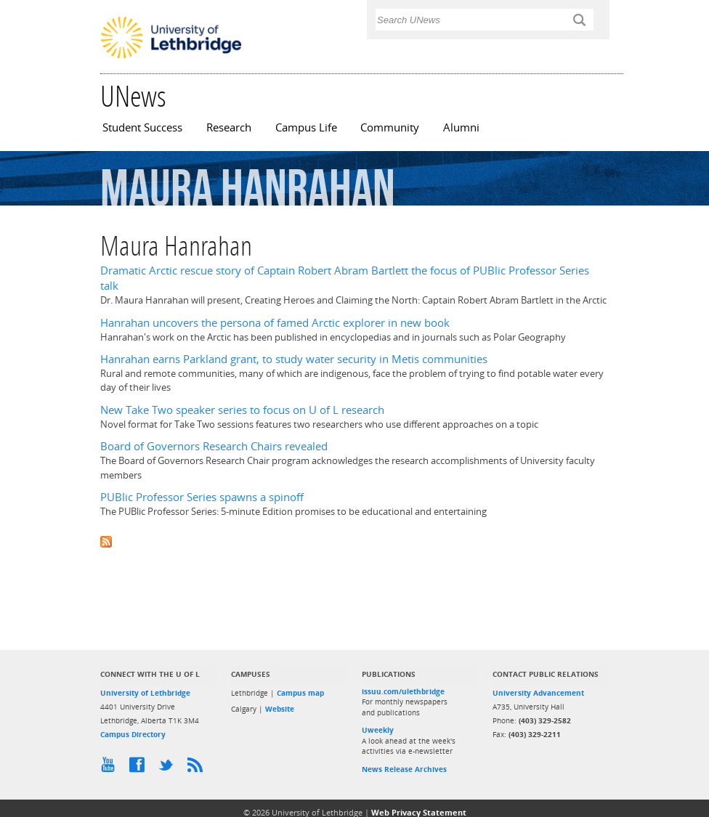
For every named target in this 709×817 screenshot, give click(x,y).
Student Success (142, 127)
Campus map (300, 693)
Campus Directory (133, 734)
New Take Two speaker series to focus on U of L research (242, 410)
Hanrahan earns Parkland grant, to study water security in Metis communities (293, 359)
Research (228, 127)
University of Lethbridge (145, 693)
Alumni (461, 127)
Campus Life (306, 127)
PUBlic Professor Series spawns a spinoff (202, 497)
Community (389, 127)
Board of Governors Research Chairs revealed (214, 446)
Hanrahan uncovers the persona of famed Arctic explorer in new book (275, 322)
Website (279, 709)
